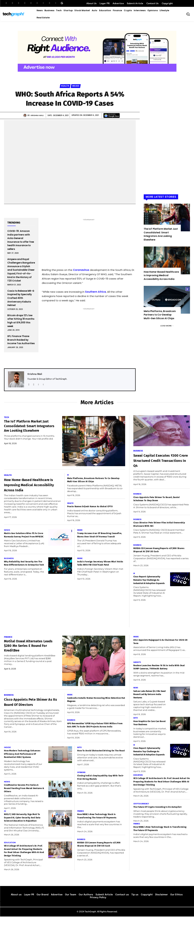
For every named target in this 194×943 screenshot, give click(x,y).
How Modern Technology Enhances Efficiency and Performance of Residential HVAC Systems (22, 771)
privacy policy (98, 319)
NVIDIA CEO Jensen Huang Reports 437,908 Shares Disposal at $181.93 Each (161, 551)
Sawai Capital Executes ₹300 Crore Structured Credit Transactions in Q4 (160, 461)
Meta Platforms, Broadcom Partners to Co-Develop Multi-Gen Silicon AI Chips (160, 315)
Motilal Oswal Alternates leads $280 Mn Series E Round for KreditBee (27, 657)
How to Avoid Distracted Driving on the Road (101, 767)
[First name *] (88, 284)
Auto (79, 763)
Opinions (81, 791)
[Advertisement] (167, 144)
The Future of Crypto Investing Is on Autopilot (157, 835)
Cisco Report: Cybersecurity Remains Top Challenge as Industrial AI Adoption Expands (148, 585)
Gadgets (137, 674)
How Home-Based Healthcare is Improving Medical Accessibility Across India (161, 275)
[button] (188, 14)
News (7, 534)
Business (9, 566)
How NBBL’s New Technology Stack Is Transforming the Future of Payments (100, 837)
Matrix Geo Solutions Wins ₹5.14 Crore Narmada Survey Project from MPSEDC (22, 541)
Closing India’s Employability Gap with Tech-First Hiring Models (99, 796)
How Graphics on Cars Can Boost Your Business (149, 738)
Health (65, 86)
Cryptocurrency (141, 830)
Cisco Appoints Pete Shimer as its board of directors (28, 716)
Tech (6, 417)
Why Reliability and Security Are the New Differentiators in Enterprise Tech (24, 573)
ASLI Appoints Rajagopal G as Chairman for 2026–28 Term (159, 653)
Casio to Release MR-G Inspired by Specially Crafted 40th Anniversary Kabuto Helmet (20, 298)
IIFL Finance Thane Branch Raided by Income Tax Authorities (21, 340)
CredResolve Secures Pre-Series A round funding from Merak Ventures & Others (23, 807)
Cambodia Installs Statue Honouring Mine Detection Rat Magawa (95, 711)
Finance (8, 648)
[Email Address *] (88, 297)
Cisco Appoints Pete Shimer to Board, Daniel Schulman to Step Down (158, 499)
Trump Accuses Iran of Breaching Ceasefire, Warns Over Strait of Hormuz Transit (98, 541)
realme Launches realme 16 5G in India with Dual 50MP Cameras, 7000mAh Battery (159, 681)
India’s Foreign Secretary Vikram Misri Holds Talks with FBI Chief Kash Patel (98, 573)
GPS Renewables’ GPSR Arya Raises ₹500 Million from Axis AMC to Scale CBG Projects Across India (94, 738)
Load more (166, 325)
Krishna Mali (37, 115)
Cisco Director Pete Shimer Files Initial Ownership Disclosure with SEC (158, 525)
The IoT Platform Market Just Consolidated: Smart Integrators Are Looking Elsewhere (161, 234)
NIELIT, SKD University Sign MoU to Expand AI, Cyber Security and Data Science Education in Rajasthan (22, 838)
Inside (75, 86)
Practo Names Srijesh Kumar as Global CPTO (92, 508)
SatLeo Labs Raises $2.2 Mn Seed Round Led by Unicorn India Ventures (148, 710)
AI (68, 475)
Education (10, 865)
